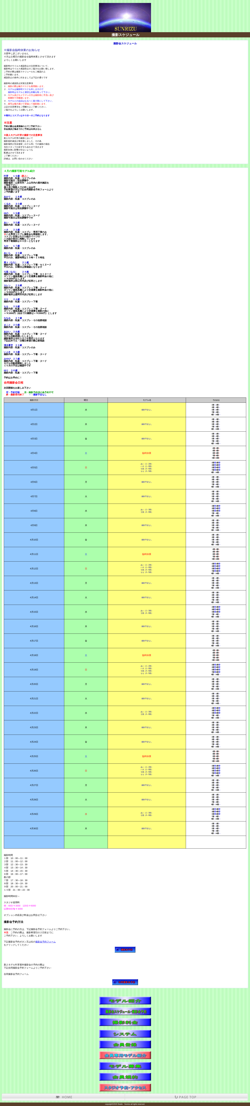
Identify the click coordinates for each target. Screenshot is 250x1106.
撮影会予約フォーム (45, 941)
